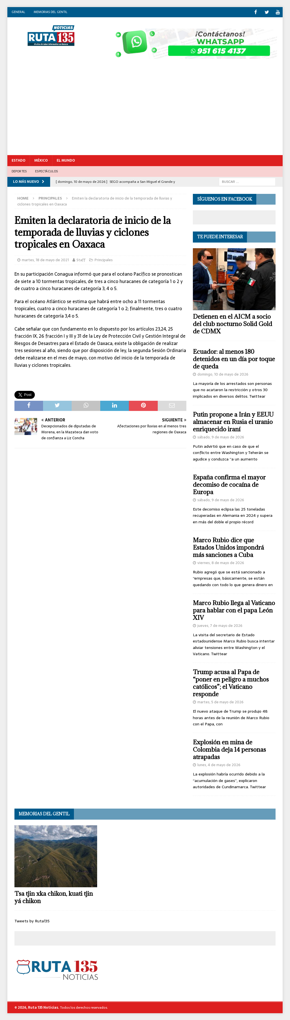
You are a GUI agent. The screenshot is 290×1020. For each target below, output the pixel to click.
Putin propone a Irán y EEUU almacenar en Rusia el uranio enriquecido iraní (233, 421)
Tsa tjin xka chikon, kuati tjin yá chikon (53, 897)
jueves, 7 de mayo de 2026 (219, 625)
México (41, 160)
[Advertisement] (145, 112)
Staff (81, 260)
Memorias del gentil (50, 11)
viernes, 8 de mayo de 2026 (220, 562)
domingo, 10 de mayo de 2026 (222, 374)
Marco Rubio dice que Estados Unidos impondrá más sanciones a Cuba (228, 547)
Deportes (19, 170)
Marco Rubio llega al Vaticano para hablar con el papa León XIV (234, 610)
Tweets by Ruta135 (32, 921)
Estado (18, 160)
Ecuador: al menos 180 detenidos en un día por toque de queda (234, 359)
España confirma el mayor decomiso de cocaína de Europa (229, 484)
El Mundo (66, 160)
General (18, 11)
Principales (104, 260)
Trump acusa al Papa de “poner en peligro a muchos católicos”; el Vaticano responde (231, 683)
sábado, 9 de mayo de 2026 (220, 437)
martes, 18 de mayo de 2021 (45, 260)
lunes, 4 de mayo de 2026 (218, 765)
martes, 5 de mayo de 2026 (220, 702)
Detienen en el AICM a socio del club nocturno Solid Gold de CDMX (232, 323)
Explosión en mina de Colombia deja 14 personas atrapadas (229, 749)
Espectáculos (46, 170)
